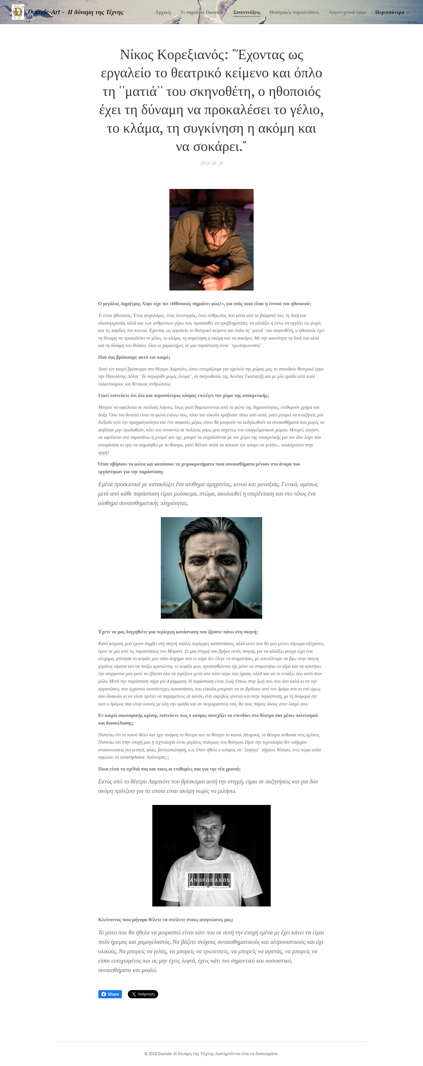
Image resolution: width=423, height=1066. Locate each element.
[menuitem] (154, 12)
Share (110, 994)
